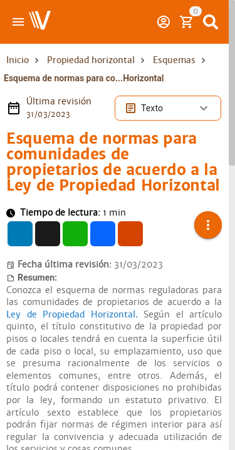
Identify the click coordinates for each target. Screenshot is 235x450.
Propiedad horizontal (91, 60)
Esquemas (174, 60)
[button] (208, 218)
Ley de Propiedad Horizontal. (72, 299)
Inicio (17, 60)
